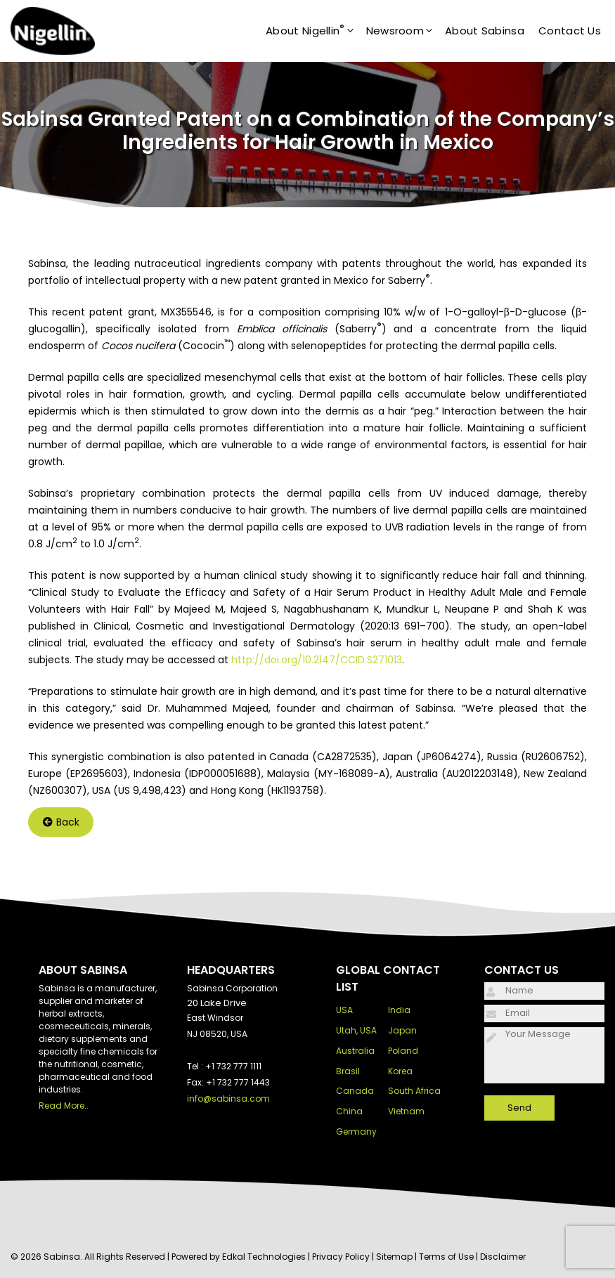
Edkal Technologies (264, 1257)
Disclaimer (503, 1257)
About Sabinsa (484, 30)
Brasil (348, 1071)
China (349, 1111)
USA (344, 1010)
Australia (355, 1051)
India (399, 1010)
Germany (356, 1131)
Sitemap (394, 1257)
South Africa (414, 1091)
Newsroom (405, 31)
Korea (400, 1071)
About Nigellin (316, 31)
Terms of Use (446, 1257)
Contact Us (569, 30)
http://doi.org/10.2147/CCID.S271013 (316, 660)
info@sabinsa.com (228, 1098)
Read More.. (64, 1105)
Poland (403, 1051)
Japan (402, 1030)
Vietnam (406, 1111)
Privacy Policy (341, 1257)
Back (61, 822)
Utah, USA (356, 1030)
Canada (355, 1091)
